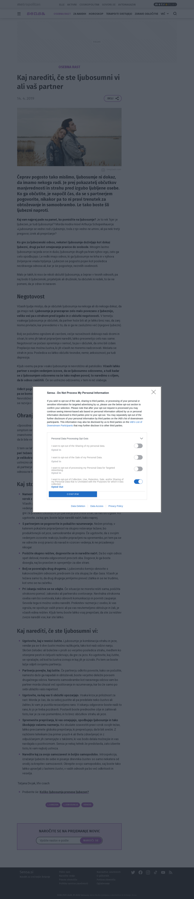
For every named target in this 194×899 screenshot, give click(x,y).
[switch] (138, 446)
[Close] (155, 393)
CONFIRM (73, 494)
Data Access (96, 506)
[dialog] (97, 449)
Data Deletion (78, 506)
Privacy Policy (115, 506)
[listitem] (97, 438)
